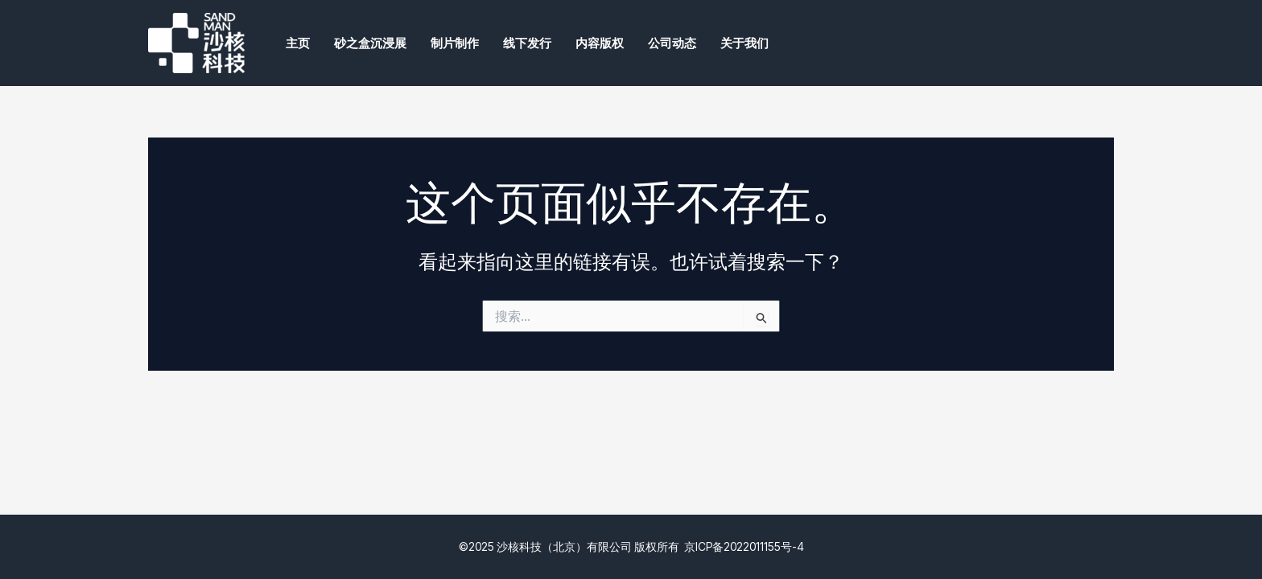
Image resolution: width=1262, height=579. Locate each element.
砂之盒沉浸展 (370, 43)
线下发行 (527, 43)
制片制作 (455, 43)
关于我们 (744, 43)
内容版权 (599, 43)
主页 (298, 43)
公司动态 (672, 43)
